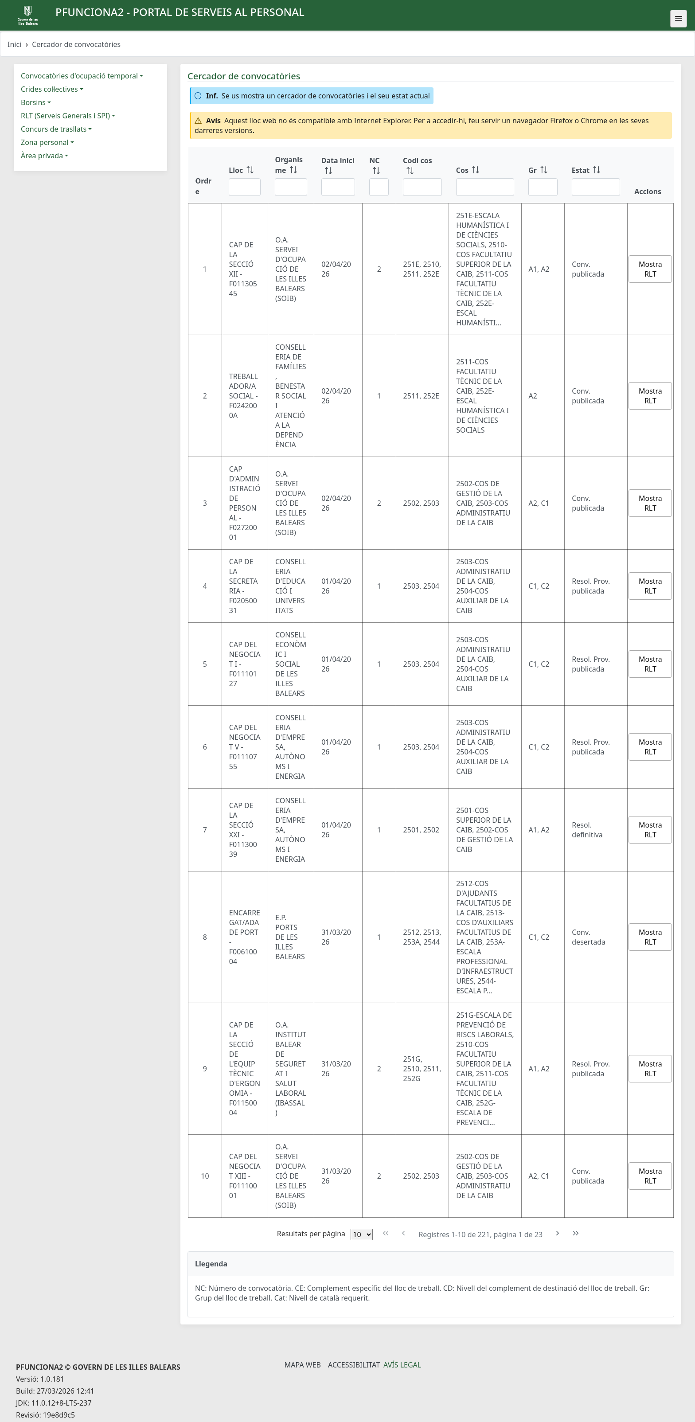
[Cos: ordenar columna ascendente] (485, 175)
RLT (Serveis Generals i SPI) (65, 116)
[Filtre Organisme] (291, 187)
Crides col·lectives (49, 89)
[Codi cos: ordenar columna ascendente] (422, 175)
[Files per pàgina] (362, 1234)
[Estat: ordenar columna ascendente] (596, 175)
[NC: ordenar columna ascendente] (379, 175)
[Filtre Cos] (485, 187)
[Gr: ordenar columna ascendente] (543, 175)
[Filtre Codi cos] (422, 187)
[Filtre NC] (379, 187)
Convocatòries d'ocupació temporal (79, 76)
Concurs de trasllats (53, 129)
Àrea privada (42, 155)
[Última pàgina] (576, 1233)
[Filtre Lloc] (245, 187)
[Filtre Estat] (596, 187)
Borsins (33, 102)
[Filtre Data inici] (338, 187)
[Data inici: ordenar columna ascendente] (338, 175)
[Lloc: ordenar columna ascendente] (245, 175)
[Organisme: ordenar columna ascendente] (291, 175)
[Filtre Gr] (543, 187)
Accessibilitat (354, 1365)
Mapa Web (303, 1365)
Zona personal (45, 142)
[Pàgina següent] (558, 1233)
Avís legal (402, 1365)
